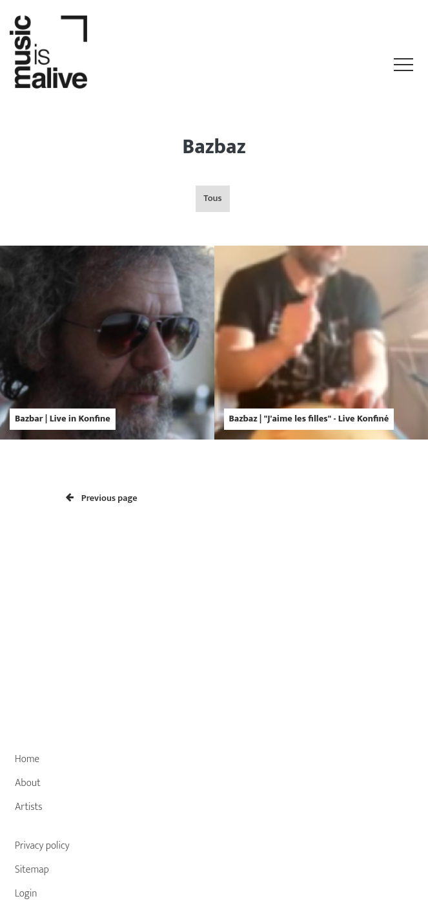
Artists (29, 807)
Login (26, 893)
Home (27, 759)
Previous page (102, 498)
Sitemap (32, 869)
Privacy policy (42, 846)
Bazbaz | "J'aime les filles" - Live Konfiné (309, 419)
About (28, 783)
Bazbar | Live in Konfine (62, 419)
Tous (212, 198)
